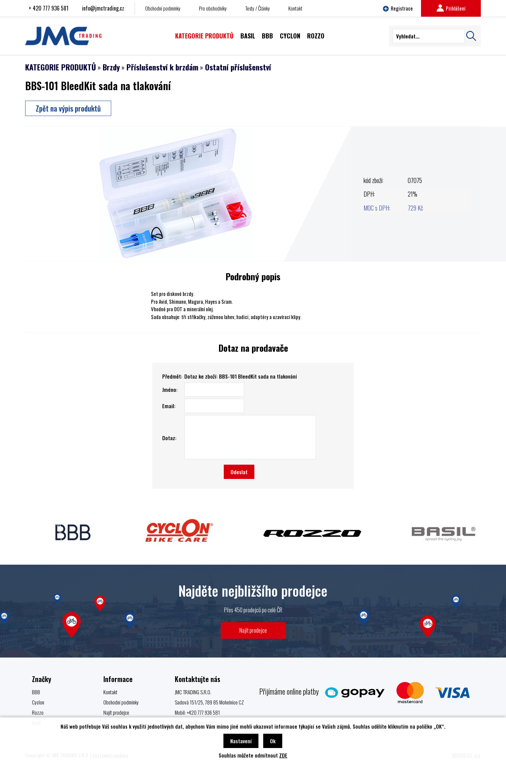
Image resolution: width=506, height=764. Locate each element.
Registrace (398, 8)
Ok (272, 741)
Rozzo (38, 712)
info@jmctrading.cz (103, 8)
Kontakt (295, 8)
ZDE (283, 755)
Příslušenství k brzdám (162, 67)
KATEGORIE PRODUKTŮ (60, 67)
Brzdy (111, 67)
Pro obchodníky (213, 8)
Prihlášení (451, 8)
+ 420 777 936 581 (48, 8)
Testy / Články (257, 8)
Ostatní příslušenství (238, 67)
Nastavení (241, 741)
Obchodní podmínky (163, 8)
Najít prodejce (253, 630)
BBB (36, 692)
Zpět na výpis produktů (68, 108)
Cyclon (38, 702)
